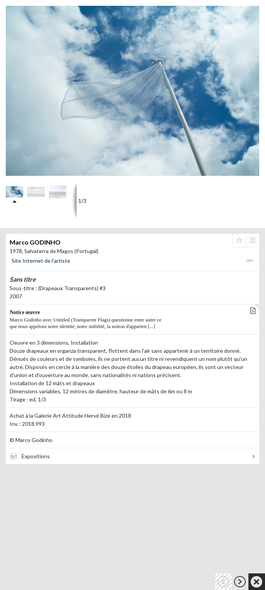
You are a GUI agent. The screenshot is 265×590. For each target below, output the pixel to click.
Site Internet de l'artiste (41, 260)
